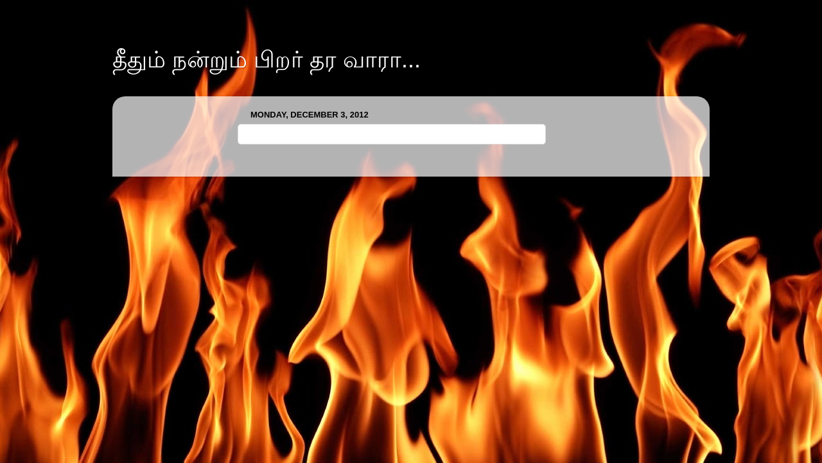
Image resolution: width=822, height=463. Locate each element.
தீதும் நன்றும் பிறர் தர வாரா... (266, 59)
